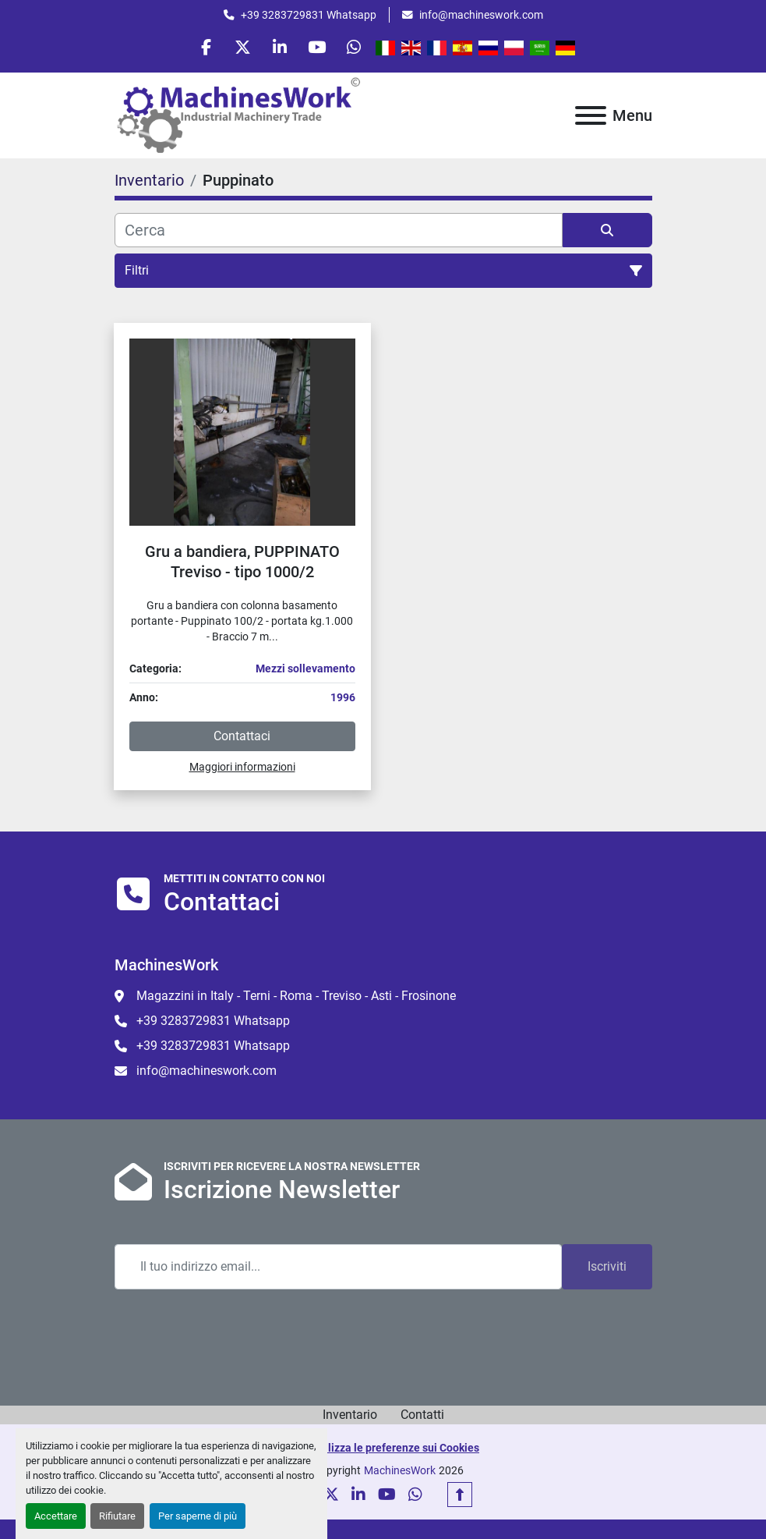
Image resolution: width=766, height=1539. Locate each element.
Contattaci (242, 738)
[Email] (338, 1270)
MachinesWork (400, 1473)
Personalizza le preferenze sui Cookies (383, 1451)
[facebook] (200, 48)
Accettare (55, 1516)
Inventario (350, 1417)
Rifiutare (117, 1516)
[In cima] (459, 1497)
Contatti (422, 1417)
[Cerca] (339, 232)
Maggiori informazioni (242, 769)
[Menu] (590, 117)
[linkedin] (279, 48)
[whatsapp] (359, 48)
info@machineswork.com (481, 15)
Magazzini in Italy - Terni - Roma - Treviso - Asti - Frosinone (296, 998)
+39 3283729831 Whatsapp (308, 15)
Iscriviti (607, 1269)
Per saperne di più (197, 1516)
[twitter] (240, 48)
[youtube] (319, 48)
